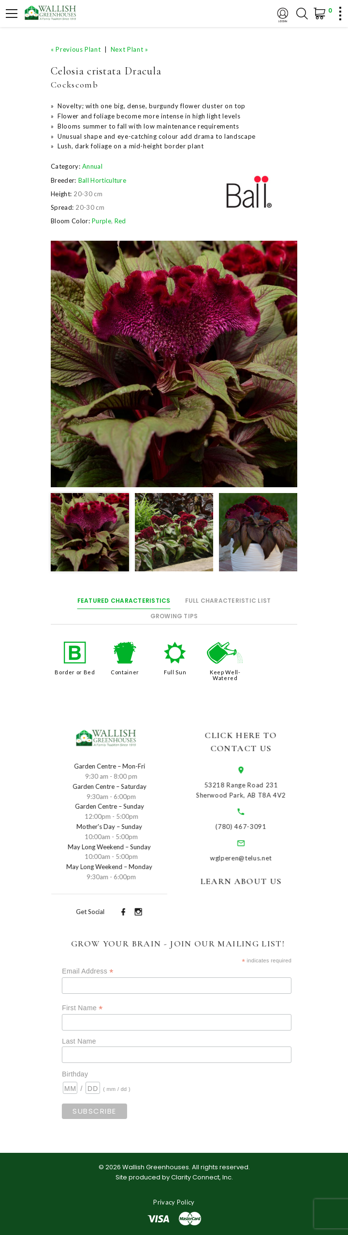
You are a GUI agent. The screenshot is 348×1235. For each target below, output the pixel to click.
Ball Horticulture (102, 180)
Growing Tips (174, 616)
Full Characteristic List (228, 600)
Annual (92, 166)
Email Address (101, 971)
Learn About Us (251, 881)
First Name (96, 1008)
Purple (101, 221)
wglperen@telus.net (251, 858)
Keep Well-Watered (225, 675)
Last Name (93, 1041)
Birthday (89, 1074)
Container (125, 672)
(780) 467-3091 (251, 826)
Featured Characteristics (124, 600)
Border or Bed (75, 672)
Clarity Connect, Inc (201, 1177)
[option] (174, 364)
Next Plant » (129, 49)
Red (120, 221)
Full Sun (175, 672)
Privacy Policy (174, 1202)
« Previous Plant (76, 49)
